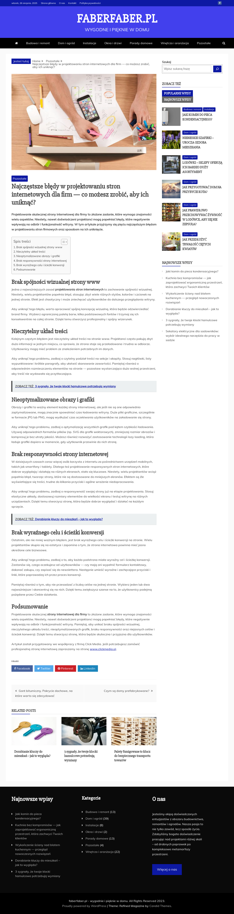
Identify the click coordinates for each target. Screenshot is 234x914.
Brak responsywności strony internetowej (41, 260)
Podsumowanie (25, 269)
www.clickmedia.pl (103, 649)
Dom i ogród (66, 43)
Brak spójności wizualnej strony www (39, 247)
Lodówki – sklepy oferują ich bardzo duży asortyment (202, 167)
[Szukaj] (217, 68)
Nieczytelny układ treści (30, 251)
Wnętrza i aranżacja (175, 43)
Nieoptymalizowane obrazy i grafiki (38, 256)
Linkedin (88, 668)
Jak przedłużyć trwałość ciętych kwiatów (196, 244)
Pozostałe (204, 43)
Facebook (220, 3)
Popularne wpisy (177, 93)
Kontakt (72, 3)
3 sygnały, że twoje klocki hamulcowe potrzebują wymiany (81, 756)
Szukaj (166, 62)
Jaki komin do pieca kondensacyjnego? (192, 271)
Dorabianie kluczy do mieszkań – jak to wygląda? (32, 754)
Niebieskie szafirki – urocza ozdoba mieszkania (198, 142)
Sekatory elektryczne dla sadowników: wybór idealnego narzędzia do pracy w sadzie (193, 335)
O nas (62, 3)
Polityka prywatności (90, 3)
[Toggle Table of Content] (62, 242)
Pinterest (65, 668)
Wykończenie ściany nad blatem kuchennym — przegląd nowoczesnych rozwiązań (192, 298)
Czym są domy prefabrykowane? (126, 691)
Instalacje (89, 43)
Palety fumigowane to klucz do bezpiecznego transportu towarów (132, 756)
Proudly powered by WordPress (84, 906)
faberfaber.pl (117, 19)
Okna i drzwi (113, 43)
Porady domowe (141, 43)
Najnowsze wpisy (177, 100)
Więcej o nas (167, 869)
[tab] (177, 93)
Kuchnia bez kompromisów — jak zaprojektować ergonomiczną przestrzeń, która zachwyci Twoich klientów (194, 282)
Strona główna (48, 3)
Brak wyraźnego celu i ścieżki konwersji (40, 265)
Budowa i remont (38, 43)
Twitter (44, 668)
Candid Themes (160, 906)
